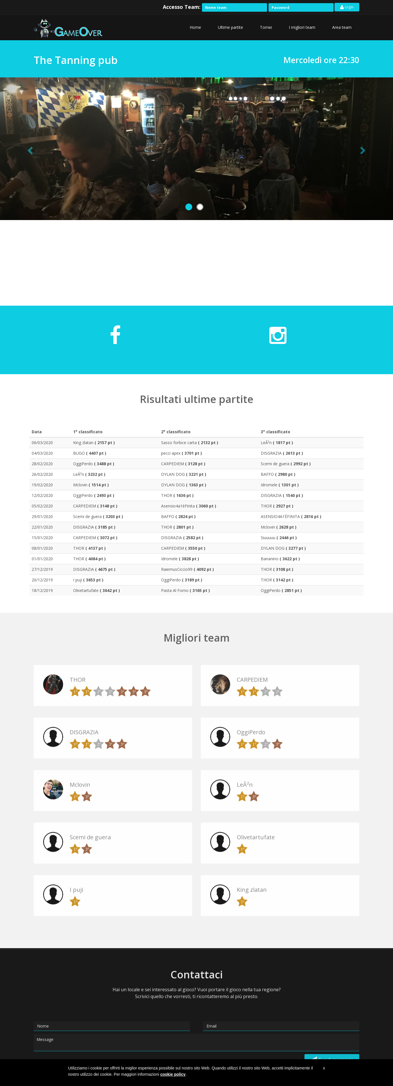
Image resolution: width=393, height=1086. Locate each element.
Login (347, 7)
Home (195, 27)
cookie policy (173, 1074)
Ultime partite (230, 27)
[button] (29, 148)
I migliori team (302, 27)
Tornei (266, 27)
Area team (342, 27)
